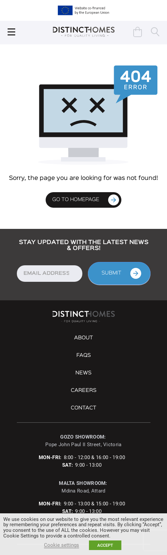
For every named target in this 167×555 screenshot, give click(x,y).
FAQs (83, 355)
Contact (83, 408)
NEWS (83, 373)
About (83, 338)
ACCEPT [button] (105, 545)
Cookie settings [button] (61, 545)
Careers (84, 390)
